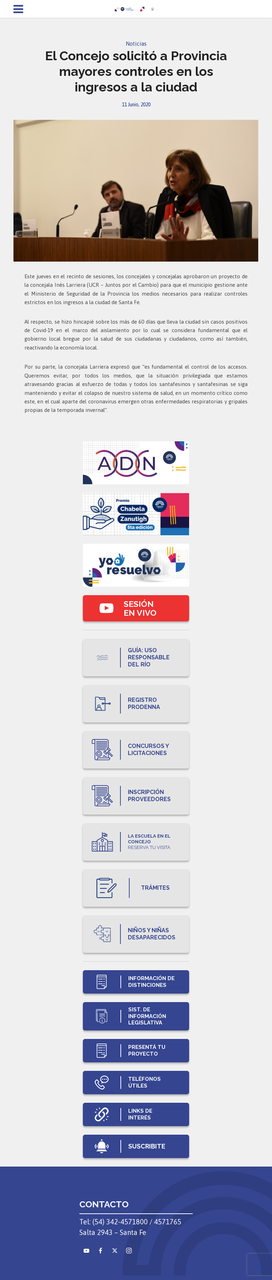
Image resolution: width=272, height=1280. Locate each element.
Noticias (136, 43)
